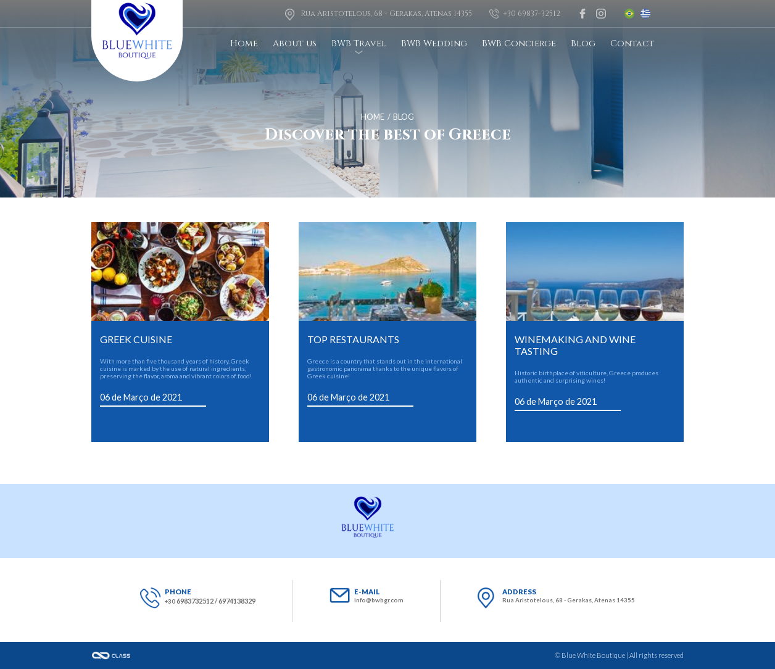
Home (244, 43)
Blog (583, 43)
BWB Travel (358, 43)
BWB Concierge (519, 43)
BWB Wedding (434, 43)
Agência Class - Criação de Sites (111, 655)
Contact (632, 43)
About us (295, 43)
